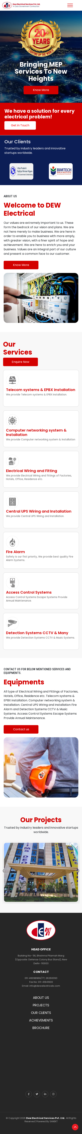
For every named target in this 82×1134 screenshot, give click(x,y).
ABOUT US (41, 997)
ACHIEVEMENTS (41, 1020)
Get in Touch (20, 125)
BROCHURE (41, 1028)
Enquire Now (20, 362)
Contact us (21, 729)
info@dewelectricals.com (44, 986)
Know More (41, 90)
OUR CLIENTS (41, 1012)
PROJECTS (41, 1005)
